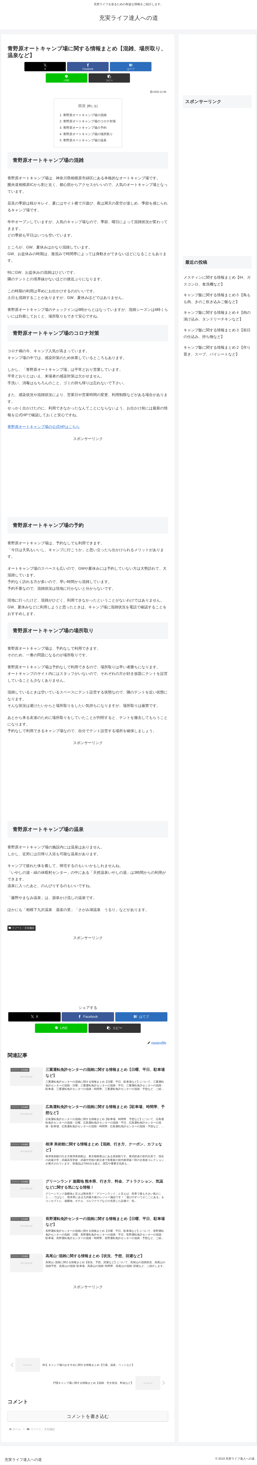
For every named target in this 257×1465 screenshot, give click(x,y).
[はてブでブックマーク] (88, 66)
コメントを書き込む (88, 1416)
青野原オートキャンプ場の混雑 (84, 104)
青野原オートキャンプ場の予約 (84, 117)
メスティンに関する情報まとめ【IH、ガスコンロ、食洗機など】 (217, 280)
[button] (142, 66)
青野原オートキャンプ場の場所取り (87, 124)
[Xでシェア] (34, 66)
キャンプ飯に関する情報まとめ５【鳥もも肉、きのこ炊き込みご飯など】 (217, 298)
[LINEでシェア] (115, 66)
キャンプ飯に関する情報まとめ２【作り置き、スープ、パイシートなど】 (217, 350)
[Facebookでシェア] (61, 66)
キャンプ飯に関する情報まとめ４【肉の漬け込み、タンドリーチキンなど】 (217, 315)
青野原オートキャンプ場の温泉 (84, 130)
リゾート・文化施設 (21, 918)
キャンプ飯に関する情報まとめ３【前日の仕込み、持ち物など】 (217, 333)
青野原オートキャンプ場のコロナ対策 (89, 110)
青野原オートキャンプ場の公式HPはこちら (43, 417)
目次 (82, 94)
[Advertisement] (87, 467)
